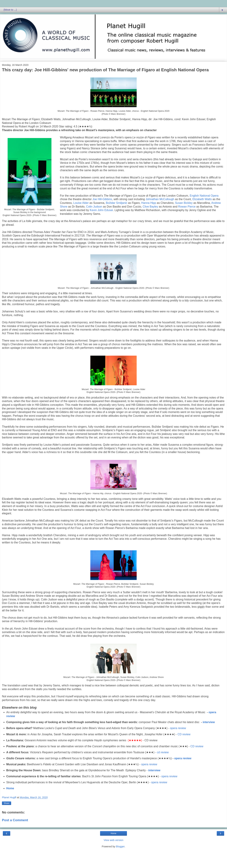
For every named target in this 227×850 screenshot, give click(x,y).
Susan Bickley (184, 202)
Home (10, 788)
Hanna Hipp (148, 202)
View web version (113, 840)
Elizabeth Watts (202, 199)
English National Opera (204, 195)
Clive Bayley (150, 206)
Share (6, 803)
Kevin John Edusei (101, 210)
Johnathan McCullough (160, 199)
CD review (183, 734)
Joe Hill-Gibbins (102, 199)
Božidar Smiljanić (116, 202)
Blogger (120, 846)
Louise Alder (81, 202)
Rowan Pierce (187, 206)
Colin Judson (94, 206)
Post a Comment (15, 820)
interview (209, 722)
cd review (163, 752)
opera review (178, 728)
